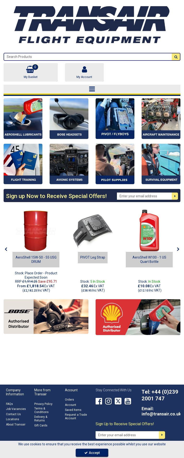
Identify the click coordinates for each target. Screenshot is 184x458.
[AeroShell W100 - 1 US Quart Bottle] (149, 230)
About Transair (15, 424)
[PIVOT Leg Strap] (93, 257)
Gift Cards (40, 425)
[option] (36, 250)
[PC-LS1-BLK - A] (92, 230)
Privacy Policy (43, 404)
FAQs (9, 404)
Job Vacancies (16, 409)
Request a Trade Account (76, 416)
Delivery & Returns (40, 418)
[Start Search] (176, 56)
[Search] (88, 56)
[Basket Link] (31, 72)
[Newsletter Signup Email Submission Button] (175, 196)
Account (70, 405)
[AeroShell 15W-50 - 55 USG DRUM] (36, 230)
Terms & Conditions (41, 410)
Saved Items (73, 410)
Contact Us (13, 414)
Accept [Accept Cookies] (92, 453)
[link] (99, 401)
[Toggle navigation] (92, 89)
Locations (12, 419)
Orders (69, 399)
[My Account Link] (84, 72)
